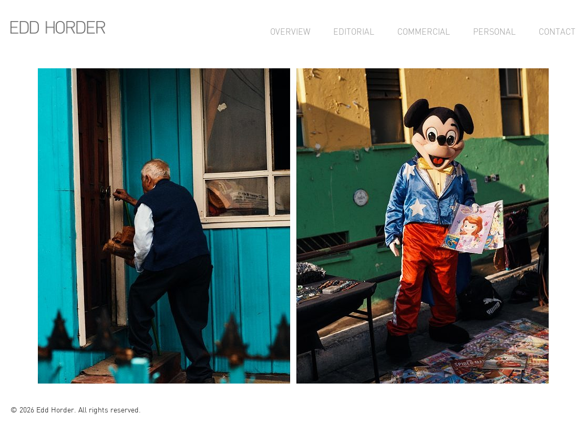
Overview (290, 31)
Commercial (423, 31)
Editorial (353, 31)
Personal (494, 31)
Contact (557, 31)
